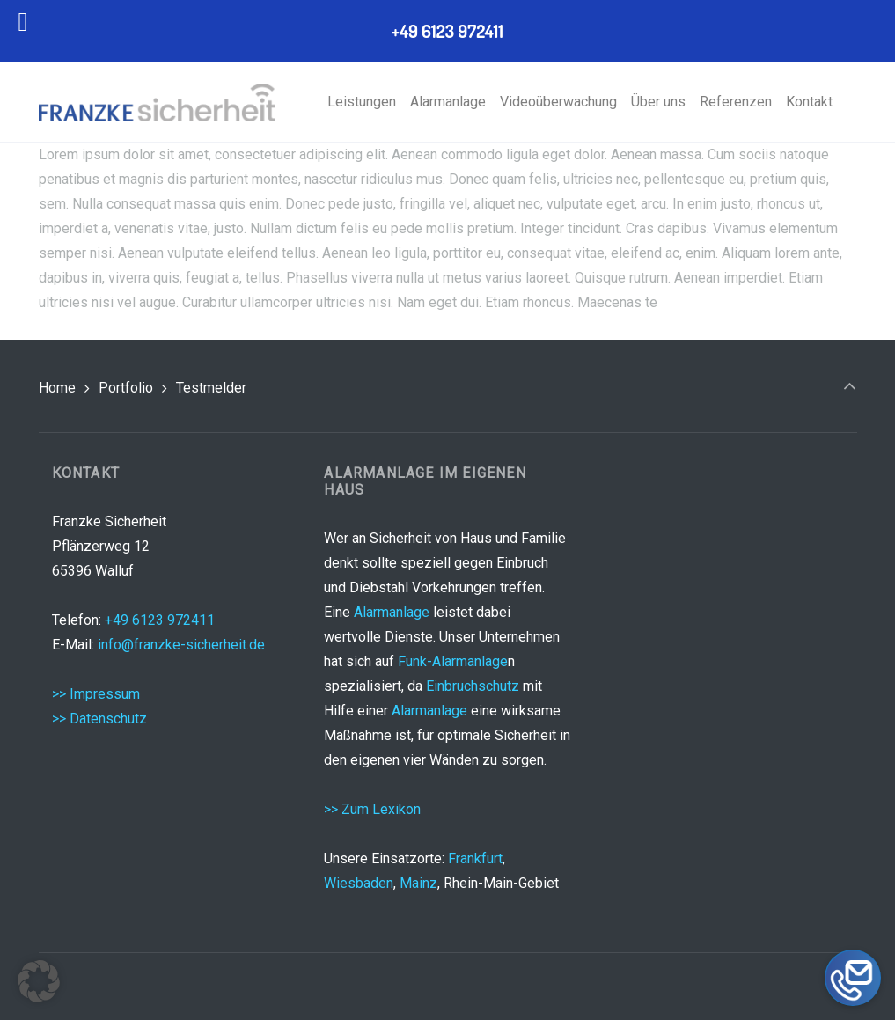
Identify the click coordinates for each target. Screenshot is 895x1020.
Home (57, 387)
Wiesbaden (358, 883)
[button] (38, 981)
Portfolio (126, 387)
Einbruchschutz (472, 686)
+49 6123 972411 (160, 620)
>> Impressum (96, 694)
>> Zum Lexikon (372, 809)
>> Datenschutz (99, 718)
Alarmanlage (391, 612)
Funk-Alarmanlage (453, 661)
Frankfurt (475, 858)
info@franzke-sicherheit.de (181, 644)
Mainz (418, 883)
